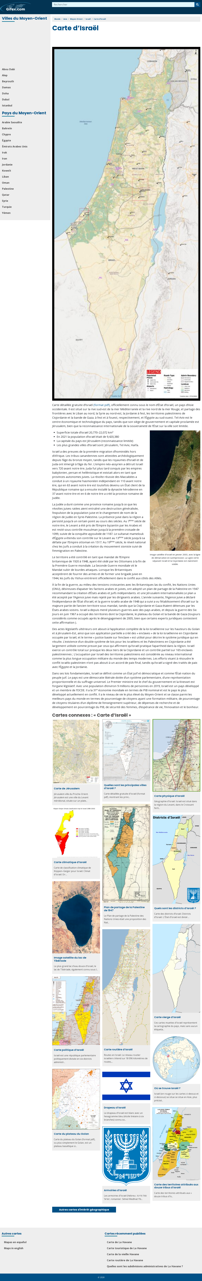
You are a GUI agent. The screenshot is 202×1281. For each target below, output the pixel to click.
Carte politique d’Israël (69, 1050)
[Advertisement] (25, 45)
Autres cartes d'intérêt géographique (84, 1209)
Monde (57, 19)
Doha (5, 93)
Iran (4, 158)
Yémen (6, 213)
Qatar (5, 194)
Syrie (5, 200)
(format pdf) (101, 405)
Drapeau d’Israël (115, 1107)
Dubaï (5, 99)
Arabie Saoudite (12, 122)
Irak (4, 152)
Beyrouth (8, 81)
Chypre (6, 134)
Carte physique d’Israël (169, 796)
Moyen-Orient (76, 19)
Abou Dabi (8, 69)
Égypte (6, 140)
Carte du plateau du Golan (71, 1134)
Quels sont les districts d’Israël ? (175, 908)
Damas (6, 87)
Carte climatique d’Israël (70, 862)
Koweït (6, 170)
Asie (65, 19)
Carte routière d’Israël (118, 1049)
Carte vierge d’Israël (167, 1017)
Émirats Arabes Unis (14, 146)
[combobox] (123, 4)
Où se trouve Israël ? (167, 1088)
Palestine (8, 188)
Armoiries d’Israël (115, 1190)
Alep (4, 75)
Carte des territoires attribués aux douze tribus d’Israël (176, 1186)
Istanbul (7, 105)
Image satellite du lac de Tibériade (70, 959)
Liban (5, 176)
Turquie (7, 206)
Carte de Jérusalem (67, 788)
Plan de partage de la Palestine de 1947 (124, 908)
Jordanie (7, 164)
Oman (5, 182)
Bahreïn (7, 128)
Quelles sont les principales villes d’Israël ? (125, 786)
